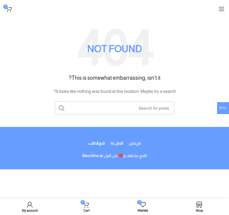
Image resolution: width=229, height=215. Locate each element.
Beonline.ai (92, 155)
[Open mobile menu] (222, 9)
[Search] (114, 108)
